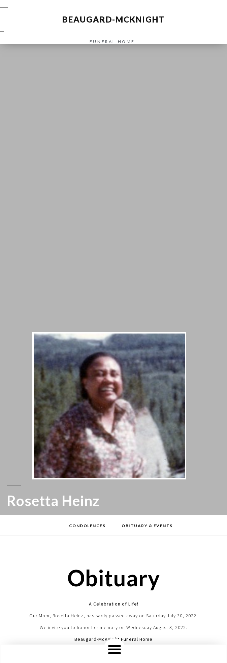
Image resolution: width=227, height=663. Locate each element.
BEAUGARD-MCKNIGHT (113, 19)
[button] (114, 649)
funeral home (112, 41)
